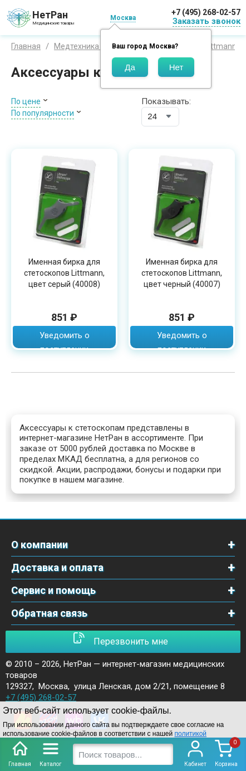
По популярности (42, 113)
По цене (26, 101)
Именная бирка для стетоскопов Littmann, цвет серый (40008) (64, 273)
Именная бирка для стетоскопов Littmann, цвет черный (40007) (181, 273)
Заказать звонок (206, 21)
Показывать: (166, 101)
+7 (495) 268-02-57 (205, 12)
